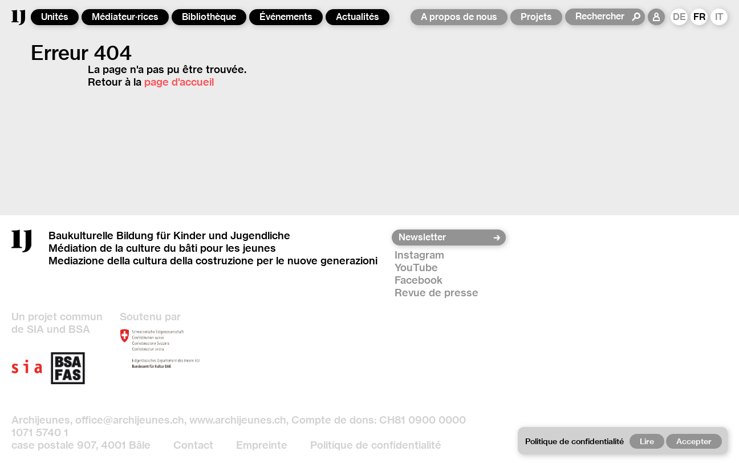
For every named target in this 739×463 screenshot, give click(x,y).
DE (679, 17)
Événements (285, 17)
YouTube (416, 267)
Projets (536, 17)
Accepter (694, 441)
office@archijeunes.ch (129, 419)
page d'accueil (179, 81)
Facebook (418, 280)
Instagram (419, 254)
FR (699, 17)
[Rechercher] (603, 16)
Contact (193, 445)
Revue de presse (436, 292)
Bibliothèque (209, 17)
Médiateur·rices (125, 17)
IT (719, 17)
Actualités (357, 17)
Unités (54, 17)
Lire (647, 441)
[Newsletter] (445, 237)
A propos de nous (459, 17)
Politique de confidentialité (375, 445)
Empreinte (261, 445)
